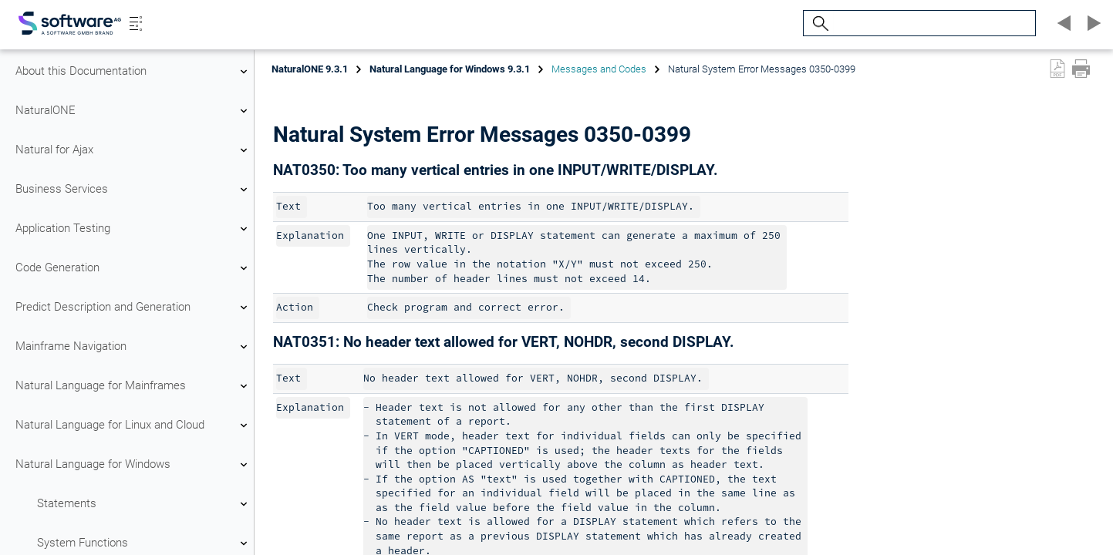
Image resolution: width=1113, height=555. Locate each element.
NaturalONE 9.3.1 (310, 69)
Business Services (133, 189)
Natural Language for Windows (133, 465)
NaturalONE (133, 111)
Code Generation (133, 268)
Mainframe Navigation (133, 347)
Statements (144, 504)
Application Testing (133, 229)
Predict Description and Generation (133, 307)
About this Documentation (133, 71)
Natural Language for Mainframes (133, 386)
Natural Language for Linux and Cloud (133, 425)
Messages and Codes (598, 69)
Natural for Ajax (133, 150)
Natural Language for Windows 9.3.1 (449, 69)
